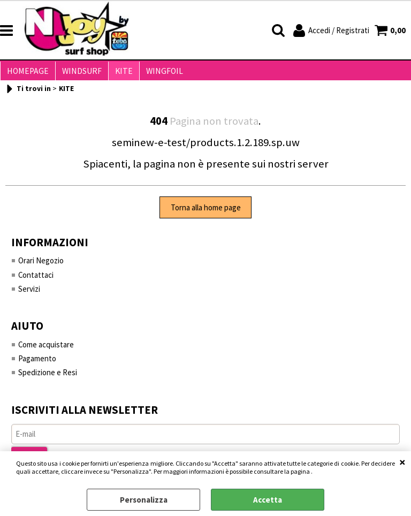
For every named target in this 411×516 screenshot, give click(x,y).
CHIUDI (402, 462)
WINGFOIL (157, 73)
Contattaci (36, 279)
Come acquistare (46, 349)
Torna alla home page (206, 212)
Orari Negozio (41, 265)
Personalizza (144, 500)
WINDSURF (78, 73)
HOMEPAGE (27, 73)
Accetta (267, 500)
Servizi (29, 293)
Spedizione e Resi (47, 377)
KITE (118, 73)
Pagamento (37, 363)
